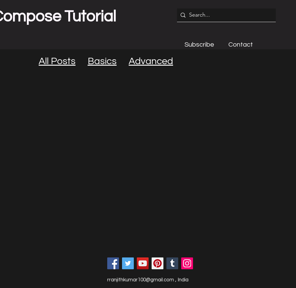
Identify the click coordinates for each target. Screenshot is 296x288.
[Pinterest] (157, 263)
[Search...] (226, 15)
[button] (199, 44)
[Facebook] (113, 263)
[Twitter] (128, 263)
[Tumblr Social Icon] (172, 263)
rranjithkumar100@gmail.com (140, 280)
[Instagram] (187, 263)
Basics (102, 61)
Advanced (151, 61)
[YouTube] (143, 263)
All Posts (57, 61)
